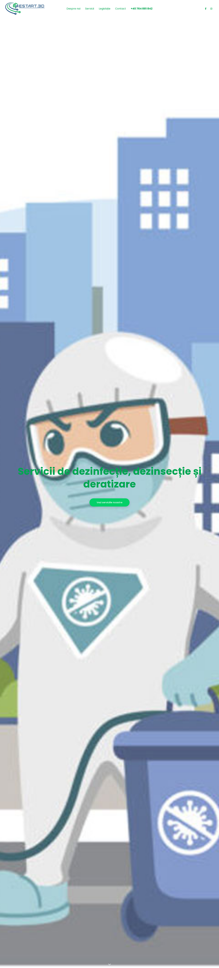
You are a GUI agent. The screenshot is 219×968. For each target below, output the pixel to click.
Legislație (104, 8)
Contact (120, 8)
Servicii (89, 8)
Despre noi (73, 8)
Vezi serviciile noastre (109, 502)
